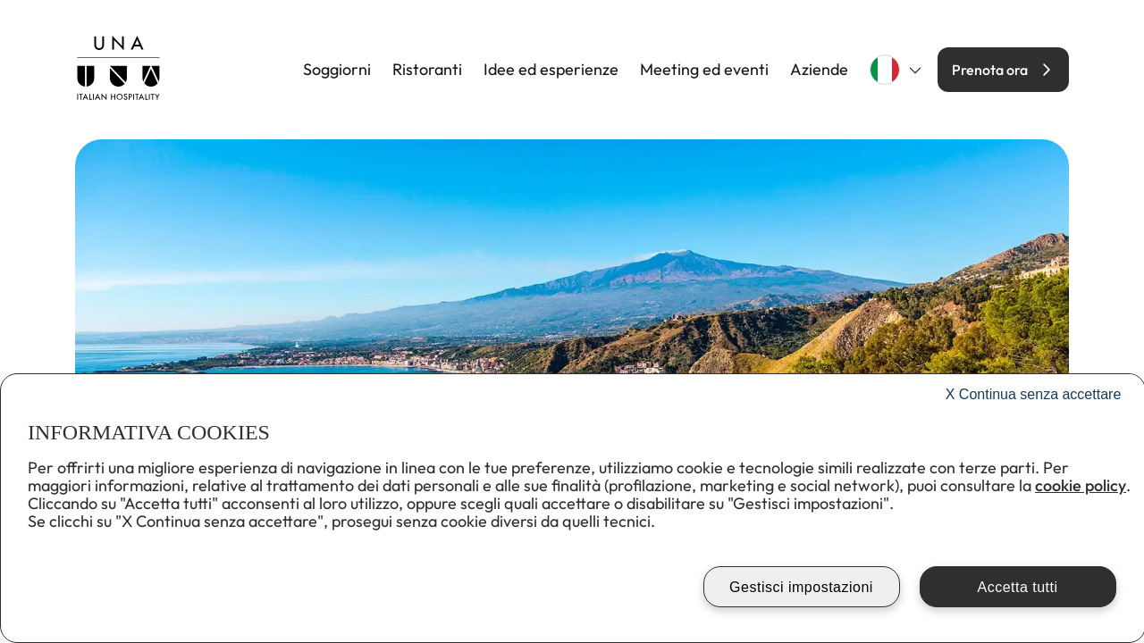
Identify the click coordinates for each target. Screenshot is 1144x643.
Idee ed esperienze (551, 70)
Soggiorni (337, 70)
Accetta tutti (1017, 587)
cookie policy (1080, 485)
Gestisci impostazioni (801, 587)
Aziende (819, 70)
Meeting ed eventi (704, 70)
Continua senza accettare (1034, 394)
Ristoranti (427, 70)
